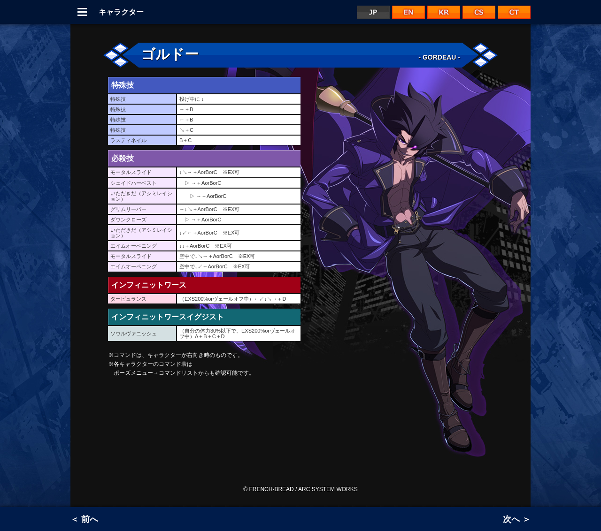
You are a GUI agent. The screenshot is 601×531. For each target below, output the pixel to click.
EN (408, 12)
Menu (82, 12)
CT (514, 12)
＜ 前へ (84, 519)
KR (443, 12)
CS (478, 12)
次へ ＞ (517, 519)
